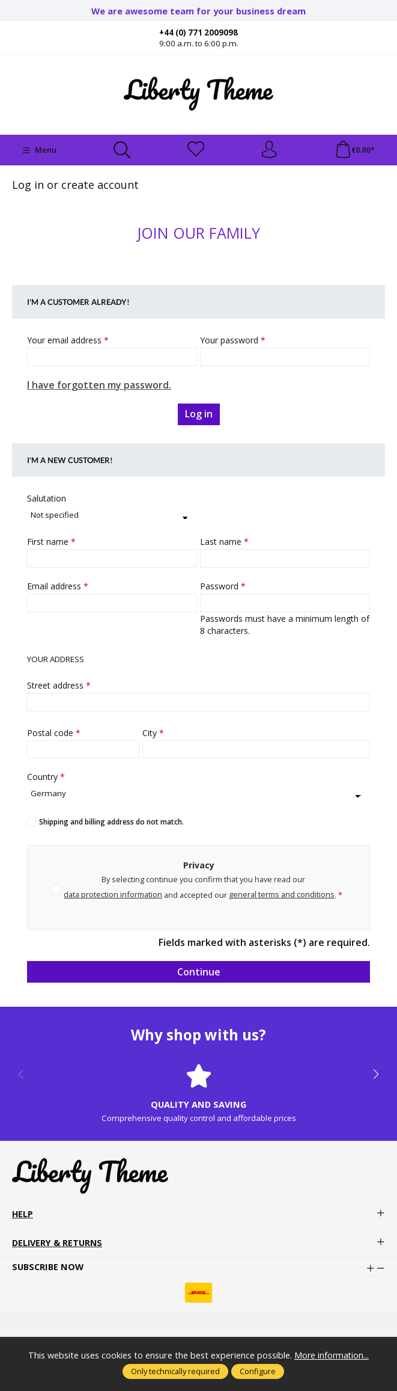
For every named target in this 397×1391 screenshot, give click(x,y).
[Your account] (269, 150)
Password (223, 586)
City (153, 733)
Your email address (68, 341)
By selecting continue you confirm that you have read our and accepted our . (203, 890)
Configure (258, 1371)
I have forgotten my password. (99, 386)
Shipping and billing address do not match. (111, 823)
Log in (199, 415)
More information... (332, 1355)
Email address (57, 586)
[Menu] (39, 150)
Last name (224, 542)
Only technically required (175, 1371)
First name (51, 542)
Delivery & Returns (58, 1246)
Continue (198, 972)
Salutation (46, 499)
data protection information (113, 895)
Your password (232, 341)
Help (23, 1217)
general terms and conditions (282, 895)
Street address (59, 686)
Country (46, 778)
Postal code (53, 733)
